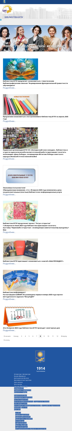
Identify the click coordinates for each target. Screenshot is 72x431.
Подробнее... (9, 88)
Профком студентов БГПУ (22, 415)
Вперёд (64, 336)
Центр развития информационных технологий (27, 405)
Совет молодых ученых (20, 403)
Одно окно (24, 407)
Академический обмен (20, 395)
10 (48, 336)
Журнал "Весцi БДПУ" (21, 425)
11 (53, 336)
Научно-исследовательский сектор (23, 401)
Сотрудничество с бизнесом (41, 401)
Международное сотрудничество (23, 397)
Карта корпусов (18, 382)
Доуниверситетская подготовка (22, 380)
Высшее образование (20, 376)
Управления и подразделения (22, 390)
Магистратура (18, 384)
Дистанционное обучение (21, 378)
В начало (7, 336)
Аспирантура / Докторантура (22, 374)
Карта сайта (17, 409)
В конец (7, 340)
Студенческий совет (21, 423)
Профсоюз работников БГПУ (23, 417)
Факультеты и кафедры (20, 392)
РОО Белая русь (19, 421)
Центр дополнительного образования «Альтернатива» (30, 429)
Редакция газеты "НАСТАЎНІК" (24, 419)
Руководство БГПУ (19, 388)
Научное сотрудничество (21, 399)
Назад (16, 336)
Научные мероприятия (20, 386)
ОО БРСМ (18, 413)
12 (57, 336)
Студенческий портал (21, 427)
